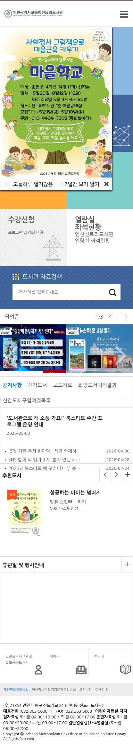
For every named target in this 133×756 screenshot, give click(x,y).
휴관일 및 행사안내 (23, 565)
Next (119, 355)
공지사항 (12, 385)
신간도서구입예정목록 (27, 400)
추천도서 (11, 475)
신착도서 (37, 385)
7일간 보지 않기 (81, 184)
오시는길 (85, 689)
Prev (11, 355)
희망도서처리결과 (97, 385)
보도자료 (62, 385)
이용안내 (101, 689)
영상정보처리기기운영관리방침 (54, 689)
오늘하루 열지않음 (33, 184)
